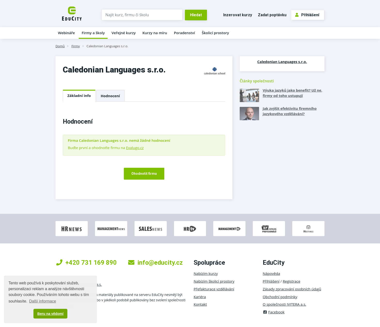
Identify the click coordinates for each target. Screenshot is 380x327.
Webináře (66, 32)
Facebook (274, 312)
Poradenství (184, 32)
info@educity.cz (155, 262)
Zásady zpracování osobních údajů (292, 289)
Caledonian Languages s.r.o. (107, 46)
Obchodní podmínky (280, 296)
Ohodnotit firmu (144, 173)
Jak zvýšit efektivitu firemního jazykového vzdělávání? (290, 111)
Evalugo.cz (135, 147)
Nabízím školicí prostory (214, 281)
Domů (60, 46)
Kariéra (200, 296)
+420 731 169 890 (86, 262)
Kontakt (200, 304)
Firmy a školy (93, 32)
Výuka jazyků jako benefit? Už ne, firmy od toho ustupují (292, 93)
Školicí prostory (215, 32)
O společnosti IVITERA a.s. (284, 304)
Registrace (292, 281)
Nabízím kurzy (206, 273)
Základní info (79, 95)
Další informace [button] (42, 301)
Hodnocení (110, 95)
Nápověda (271, 273)
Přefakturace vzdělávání (214, 289)
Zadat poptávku (272, 15)
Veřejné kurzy (123, 32)
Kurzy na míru (154, 32)
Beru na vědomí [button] (50, 314)
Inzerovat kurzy (237, 15)
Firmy (75, 46)
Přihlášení (307, 15)
